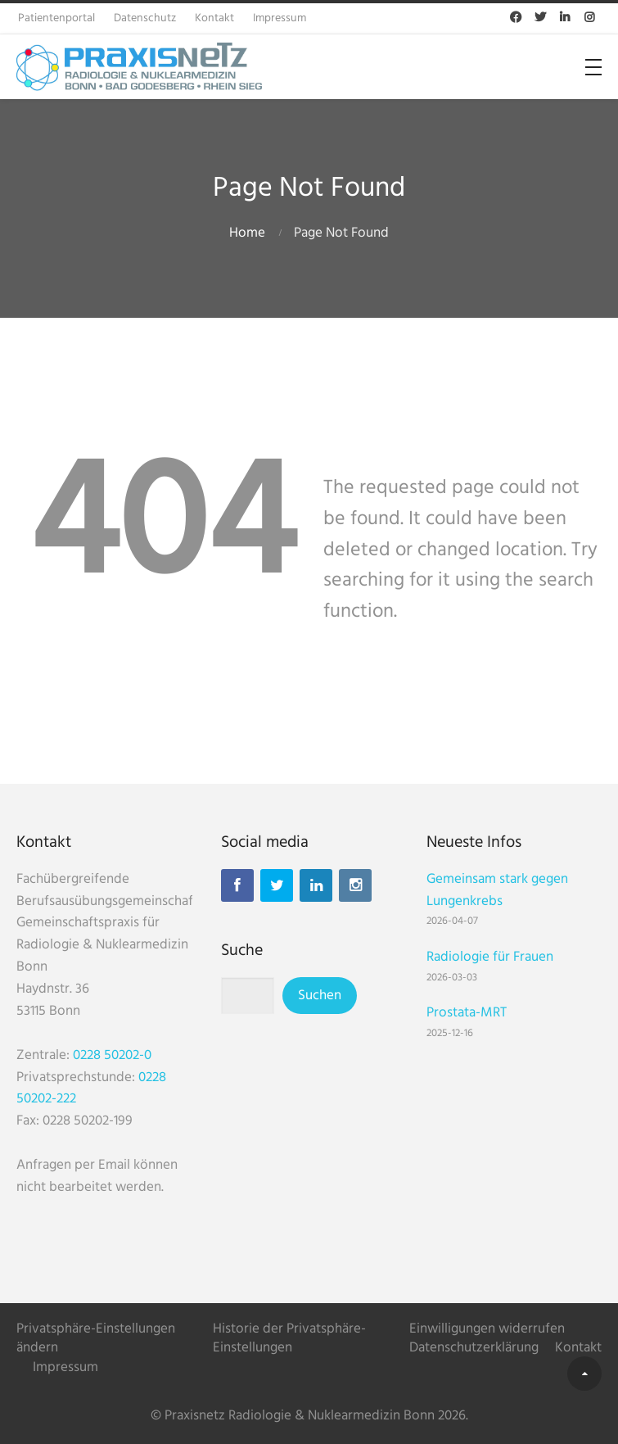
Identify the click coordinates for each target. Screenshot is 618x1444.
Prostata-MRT (466, 1013)
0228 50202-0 (112, 1055)
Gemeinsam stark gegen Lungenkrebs (497, 890)
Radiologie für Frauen (489, 957)
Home (247, 233)
